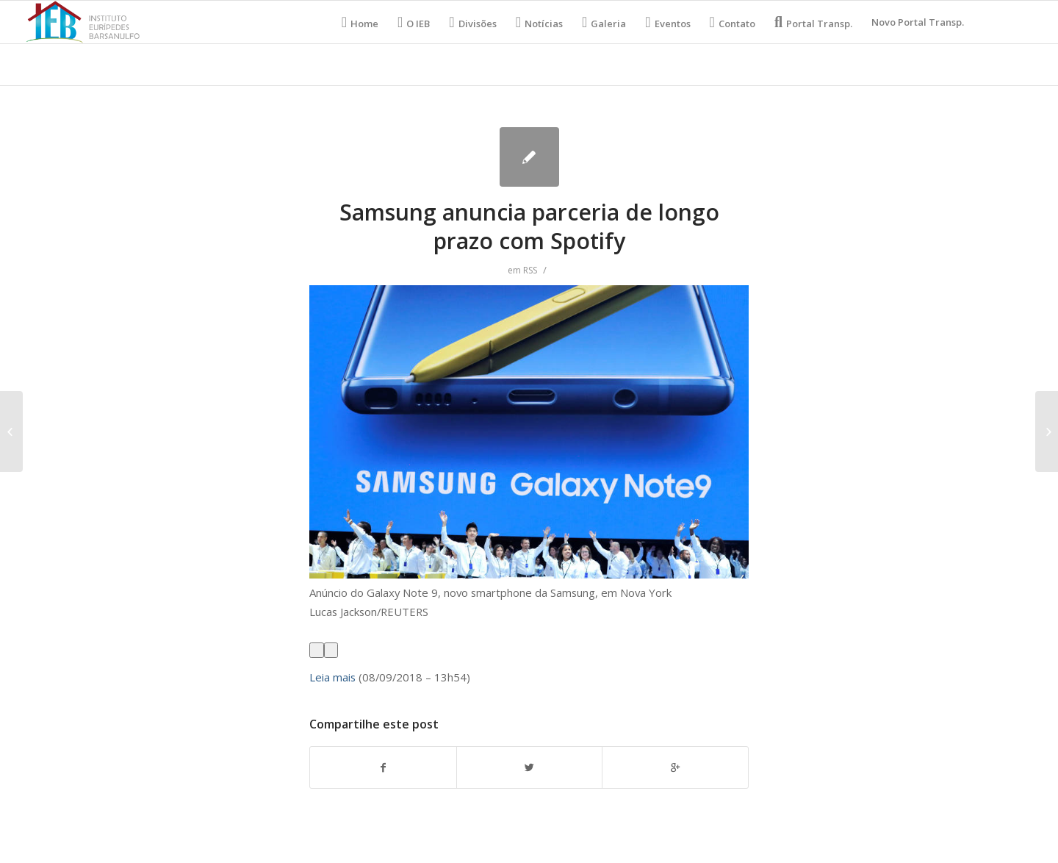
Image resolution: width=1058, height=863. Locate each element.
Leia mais (332, 677)
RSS (530, 270)
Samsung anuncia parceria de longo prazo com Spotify (529, 226)
